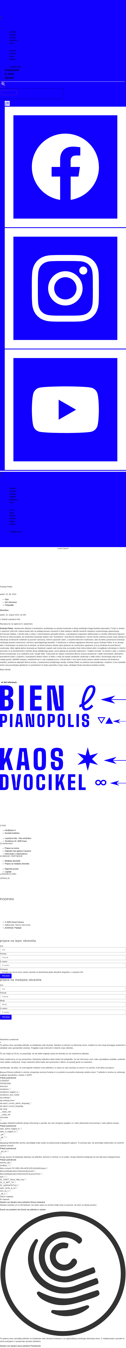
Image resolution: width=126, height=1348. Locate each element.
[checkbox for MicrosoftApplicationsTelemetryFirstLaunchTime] (41, 1174)
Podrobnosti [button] (36, 1347)
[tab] (63, 683)
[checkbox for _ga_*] (6, 1137)
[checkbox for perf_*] (6, 1177)
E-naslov (3, 962)
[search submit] (3, 84)
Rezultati (9, 92)
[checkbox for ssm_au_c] (10, 1191)
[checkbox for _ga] (4, 1135)
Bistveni (3, 1073)
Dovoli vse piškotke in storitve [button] (33, 1210)
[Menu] (65, 482)
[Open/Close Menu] (63, 19)
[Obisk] (65, 78)
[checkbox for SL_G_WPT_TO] (15, 1183)
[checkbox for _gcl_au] (8, 1152)
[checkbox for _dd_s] (6, 1194)
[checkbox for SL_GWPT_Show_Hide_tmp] (25, 1180)
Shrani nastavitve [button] (38, 1203)
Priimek (3, 954)
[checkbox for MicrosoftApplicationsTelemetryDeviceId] (35, 1171)
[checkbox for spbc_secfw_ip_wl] (16, 1188)
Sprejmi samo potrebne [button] (20, 1203)
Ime (1, 947)
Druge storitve (6, 1158)
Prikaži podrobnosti (8, 1078)
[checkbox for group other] (1, 1154)
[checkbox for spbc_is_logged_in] (17, 1132)
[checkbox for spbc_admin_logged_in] (21, 1129)
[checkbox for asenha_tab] (11, 1163)
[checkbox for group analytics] (1, 1120)
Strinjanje (4, 970)
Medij (2, 1001)
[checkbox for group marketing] (1, 1140)
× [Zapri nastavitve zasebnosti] (0, 1043)
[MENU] (65, 26)
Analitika (3, 1124)
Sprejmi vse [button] (5, 1203)
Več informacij (10, 683)
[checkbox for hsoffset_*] (9, 1166)
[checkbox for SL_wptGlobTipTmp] (18, 1185)
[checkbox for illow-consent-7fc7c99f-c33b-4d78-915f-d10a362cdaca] (47, 1169)
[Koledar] (65, 70)
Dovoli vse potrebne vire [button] (10, 1210)
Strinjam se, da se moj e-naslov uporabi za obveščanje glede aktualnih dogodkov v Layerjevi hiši (42, 973)
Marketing (4, 1144)
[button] (63, 1275)
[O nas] (65, 74)
